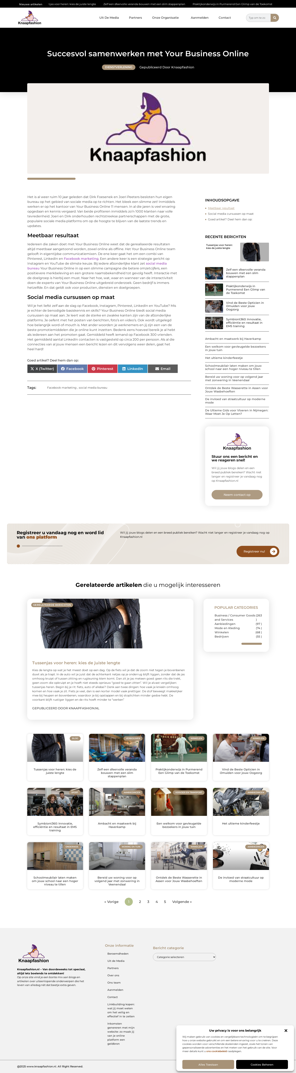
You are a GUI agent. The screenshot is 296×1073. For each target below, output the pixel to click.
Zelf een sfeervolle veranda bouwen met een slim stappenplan (147, 4)
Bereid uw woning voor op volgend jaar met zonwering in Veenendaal (234, 378)
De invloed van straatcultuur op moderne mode (235, 400)
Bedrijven (222, 636)
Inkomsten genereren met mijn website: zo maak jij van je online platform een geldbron (121, 1033)
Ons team (114, 982)
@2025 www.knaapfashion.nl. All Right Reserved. (50, 1066)
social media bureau (93, 387)
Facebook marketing (81, 259)
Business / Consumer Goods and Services (235, 617)
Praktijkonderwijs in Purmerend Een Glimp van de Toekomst (235, 4)
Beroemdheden (118, 953)
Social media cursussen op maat (231, 214)
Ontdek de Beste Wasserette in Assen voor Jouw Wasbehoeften (236, 389)
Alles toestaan (208, 1064)
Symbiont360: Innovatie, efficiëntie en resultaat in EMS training (244, 322)
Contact (225, 18)
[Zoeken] (275, 18)
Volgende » (182, 902)
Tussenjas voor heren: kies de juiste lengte (72, 4)
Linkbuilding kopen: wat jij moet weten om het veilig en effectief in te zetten (121, 1010)
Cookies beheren (262, 1064)
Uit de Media (116, 960)
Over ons (113, 975)
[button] (286, 1031)
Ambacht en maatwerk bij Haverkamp (233, 339)
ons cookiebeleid (216, 1051)
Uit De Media (109, 18)
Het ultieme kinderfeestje (224, 358)
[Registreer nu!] (273, 551)
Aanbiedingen (225, 624)
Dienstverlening (118, 67)
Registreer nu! (254, 551)
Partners (135, 18)
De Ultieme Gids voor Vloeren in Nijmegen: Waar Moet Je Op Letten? (236, 412)
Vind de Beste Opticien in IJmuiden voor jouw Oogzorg (245, 306)
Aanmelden (200, 18)
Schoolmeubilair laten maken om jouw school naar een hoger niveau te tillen (233, 367)
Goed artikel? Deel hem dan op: (230, 219)
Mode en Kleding (227, 628)
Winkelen (222, 632)
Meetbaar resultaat (221, 208)
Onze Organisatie (166, 18)
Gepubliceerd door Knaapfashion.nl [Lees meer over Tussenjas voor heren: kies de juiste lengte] (65, 708)
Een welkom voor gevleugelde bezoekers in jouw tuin (235, 348)
